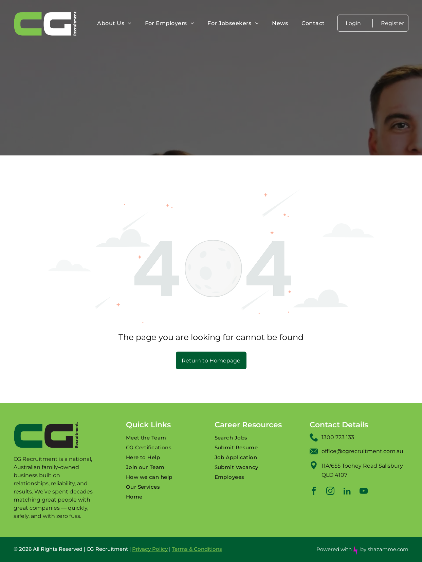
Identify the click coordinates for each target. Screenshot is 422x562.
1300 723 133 (338, 437)
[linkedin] (347, 492)
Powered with (334, 549)
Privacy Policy (150, 549)
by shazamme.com (384, 549)
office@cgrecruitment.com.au (362, 451)
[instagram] (330, 492)
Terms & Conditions (197, 549)
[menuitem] (114, 23)
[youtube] (363, 492)
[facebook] (313, 492)
